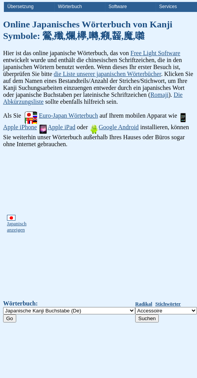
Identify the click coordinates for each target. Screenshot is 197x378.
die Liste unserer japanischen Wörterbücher (107, 74)
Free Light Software (155, 53)
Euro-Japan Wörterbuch (61, 115)
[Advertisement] (74, 224)
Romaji (159, 94)
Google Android (114, 127)
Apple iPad (57, 127)
